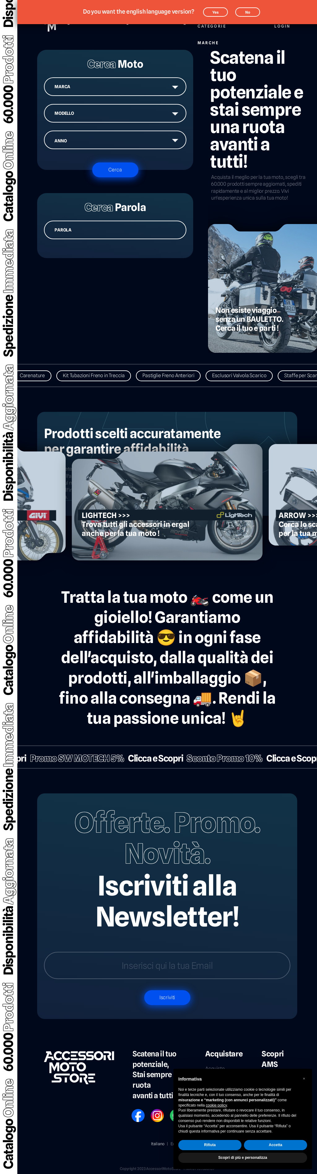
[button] (304, 1079)
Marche (208, 39)
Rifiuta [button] (209, 1145)
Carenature (38, 375)
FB (134, 1111)
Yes (215, 12)
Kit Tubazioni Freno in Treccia (100, 375)
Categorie (211, 23)
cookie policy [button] (216, 1105)
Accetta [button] (275, 1145)
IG (152, 1111)
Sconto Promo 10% (219, 758)
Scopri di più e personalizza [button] (242, 1157)
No (247, 12)
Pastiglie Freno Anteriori (174, 375)
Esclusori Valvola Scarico (245, 375)
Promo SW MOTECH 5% (71, 758)
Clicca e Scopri (149, 758)
